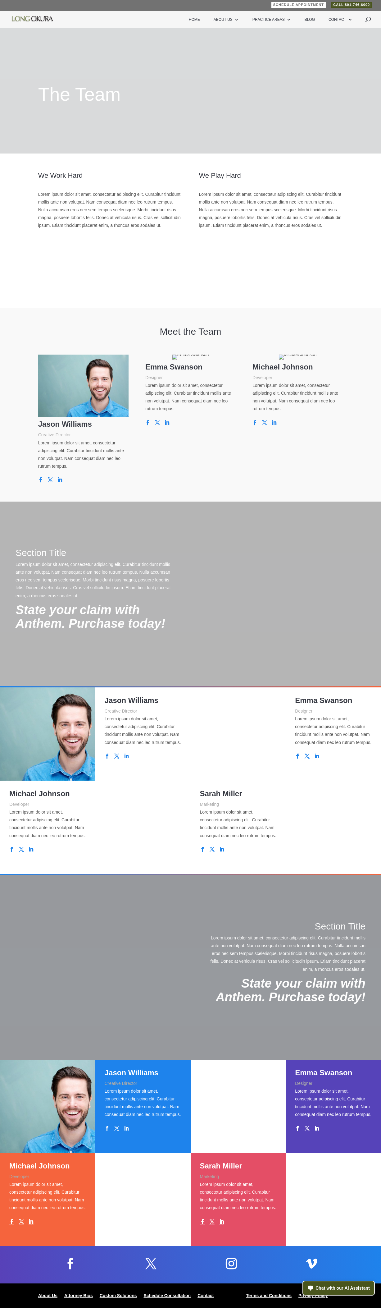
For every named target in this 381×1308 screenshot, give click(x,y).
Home (194, 19)
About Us (223, 19)
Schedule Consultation (167, 1295)
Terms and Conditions (269, 1295)
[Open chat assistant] (338, 1288)
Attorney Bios (78, 1295)
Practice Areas (268, 19)
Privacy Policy (313, 1295)
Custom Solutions (118, 1295)
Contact (337, 19)
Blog (310, 19)
